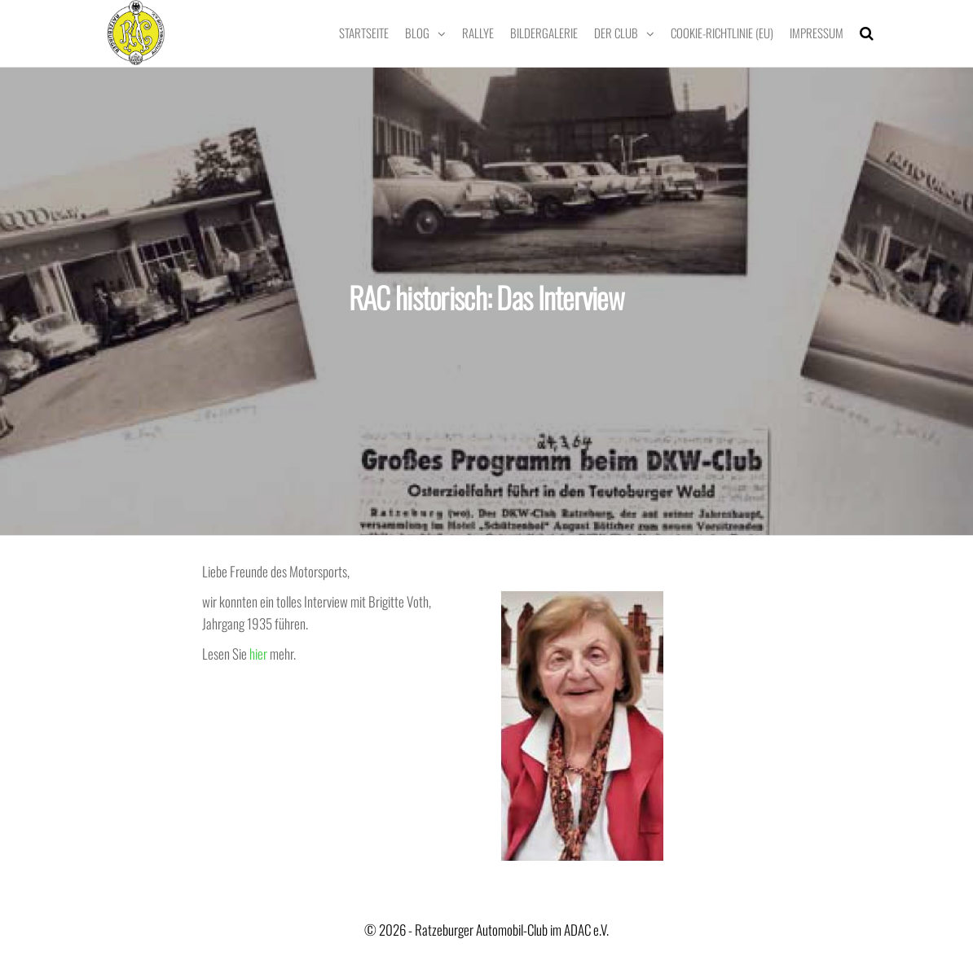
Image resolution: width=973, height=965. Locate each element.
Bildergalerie (544, 33)
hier (258, 653)
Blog (417, 33)
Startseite (364, 33)
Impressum (816, 33)
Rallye (478, 33)
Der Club (616, 33)
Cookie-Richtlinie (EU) (722, 33)
